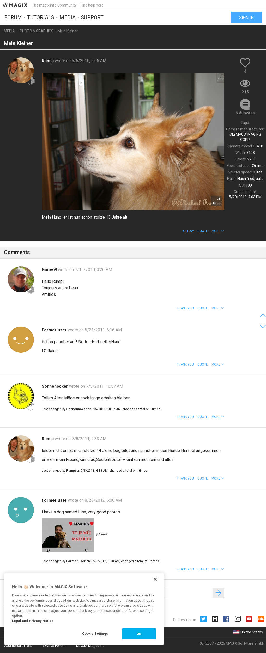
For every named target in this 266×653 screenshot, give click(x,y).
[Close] (155, 579)
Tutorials (40, 17)
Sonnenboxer (55, 386)
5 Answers (245, 112)
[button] (217, 231)
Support (92, 17)
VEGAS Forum (54, 646)
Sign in (246, 17)
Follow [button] (188, 231)
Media (67, 17)
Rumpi (48, 60)
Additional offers (18, 646)
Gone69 (50, 269)
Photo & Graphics (36, 31)
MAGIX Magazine (90, 646)
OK (139, 634)
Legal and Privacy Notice (32, 621)
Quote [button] (202, 231)
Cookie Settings (95, 634)
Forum (13, 17)
